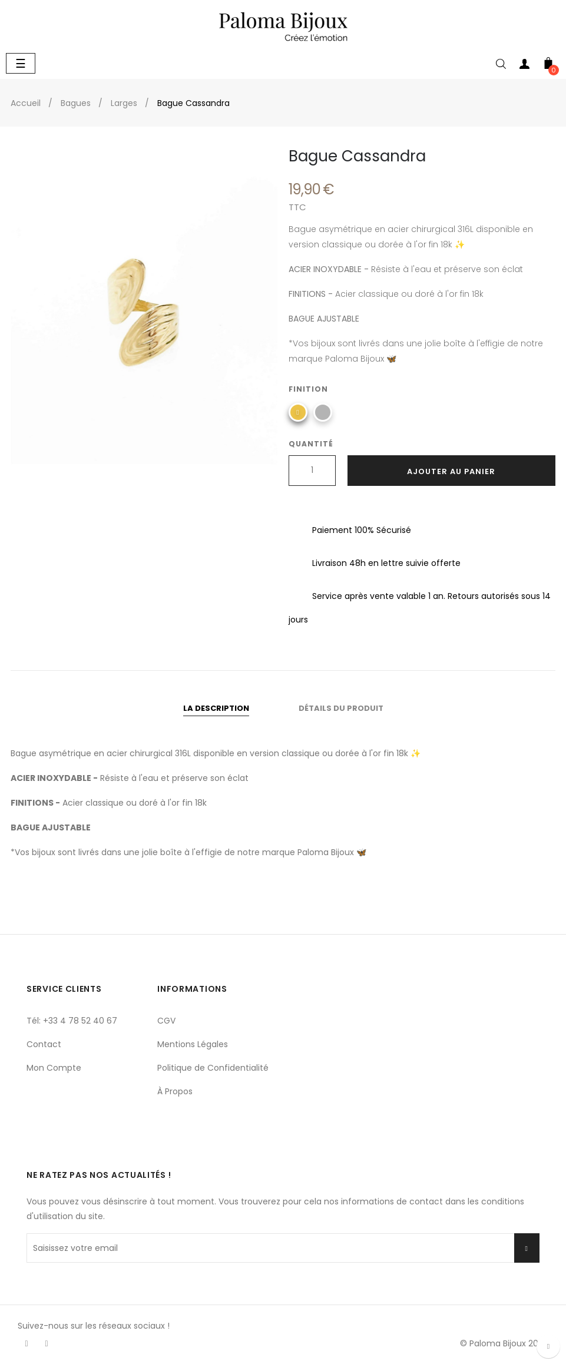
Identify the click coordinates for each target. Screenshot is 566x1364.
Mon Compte (54, 1068)
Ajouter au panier (451, 471)
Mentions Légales (192, 1044)
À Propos (175, 1091)
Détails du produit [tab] (341, 708)
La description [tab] (216, 708)
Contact (44, 1044)
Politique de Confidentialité (213, 1068)
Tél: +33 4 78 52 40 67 (72, 1021)
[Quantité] (312, 470)
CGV (166, 1021)
